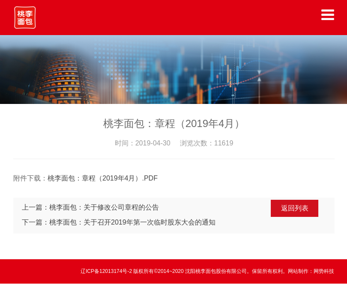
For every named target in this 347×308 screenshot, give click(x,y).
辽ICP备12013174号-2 (107, 271)
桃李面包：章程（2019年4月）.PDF (103, 178)
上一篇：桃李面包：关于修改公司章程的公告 (91, 207)
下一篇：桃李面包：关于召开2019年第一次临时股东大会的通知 (119, 222)
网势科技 (324, 271)
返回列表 (295, 208)
